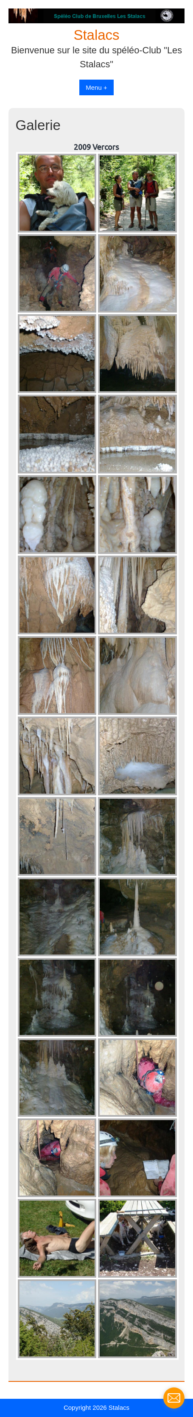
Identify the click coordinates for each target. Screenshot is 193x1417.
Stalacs (96, 35)
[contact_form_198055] (174, 1398)
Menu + (96, 87)
